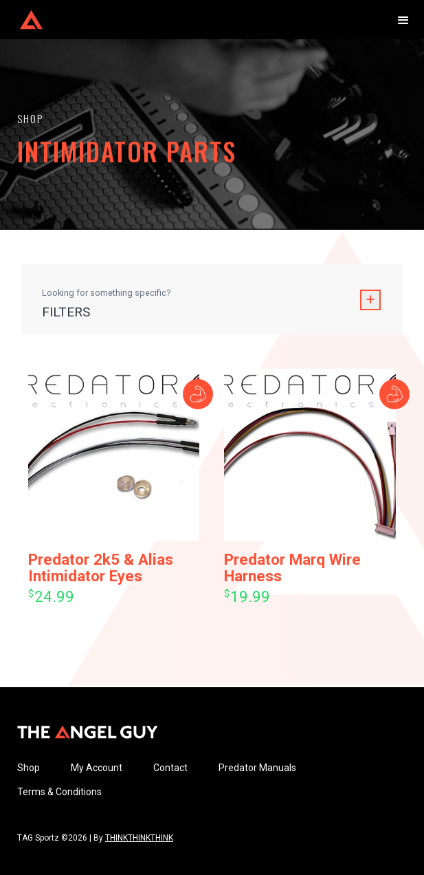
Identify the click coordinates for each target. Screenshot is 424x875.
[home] (28, 19)
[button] (403, 19)
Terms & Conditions (59, 791)
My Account (96, 767)
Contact (170, 767)
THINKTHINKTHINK (139, 838)
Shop (28, 767)
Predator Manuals (257, 767)
